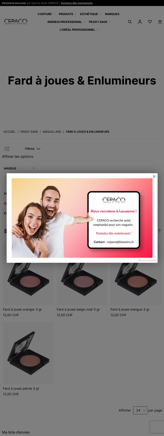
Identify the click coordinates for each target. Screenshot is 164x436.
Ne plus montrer (147, 260)
